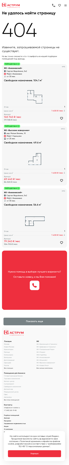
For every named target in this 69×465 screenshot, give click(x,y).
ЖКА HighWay (41, 355)
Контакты (8, 405)
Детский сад (8, 389)
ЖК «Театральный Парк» (45, 349)
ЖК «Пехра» (40, 352)
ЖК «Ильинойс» (41, 360)
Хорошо (34, 454)
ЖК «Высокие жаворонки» (45, 363)
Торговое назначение (12, 378)
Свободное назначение (12, 386)
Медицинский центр (11, 392)
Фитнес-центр (9, 381)
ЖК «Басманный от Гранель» (46, 344)
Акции (6, 426)
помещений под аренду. (13, 59)
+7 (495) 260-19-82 (53, 5)
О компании (8, 429)
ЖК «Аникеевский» (43, 357)
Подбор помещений (11, 415)
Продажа (7, 421)
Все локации (8, 368)
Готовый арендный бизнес (13, 376)
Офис (6, 394)
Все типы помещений (11, 400)
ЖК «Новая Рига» (42, 365)
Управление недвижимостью (15, 423)
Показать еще (34, 321)
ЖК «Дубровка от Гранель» (46, 347)
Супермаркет (9, 384)
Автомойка (8, 397)
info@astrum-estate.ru (12, 408)
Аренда (7, 418)
